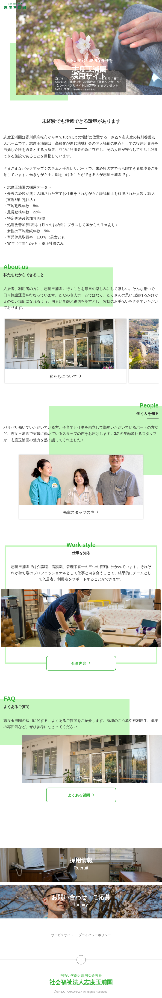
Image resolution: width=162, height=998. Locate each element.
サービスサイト (62, 935)
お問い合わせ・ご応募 (81, 900)
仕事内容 (81, 663)
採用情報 (81, 863)
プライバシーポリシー (95, 935)
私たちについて (66, 376)
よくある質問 (81, 795)
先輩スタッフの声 (81, 512)
